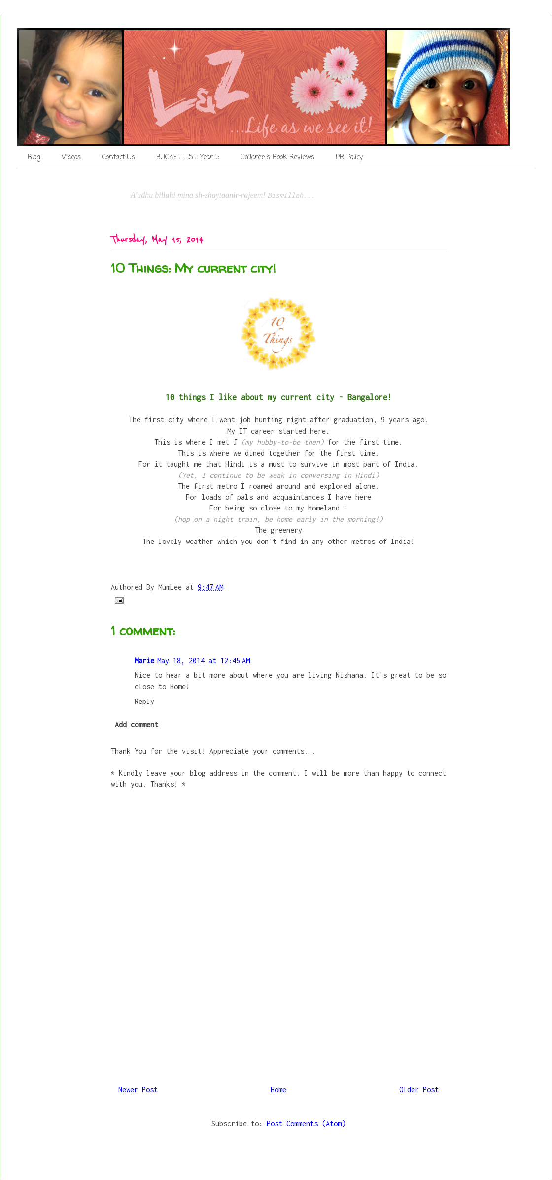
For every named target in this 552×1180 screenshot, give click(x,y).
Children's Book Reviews (277, 157)
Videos (71, 157)
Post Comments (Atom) (306, 1123)
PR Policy (349, 157)
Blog (34, 157)
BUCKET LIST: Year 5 (187, 157)
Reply (144, 701)
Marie (144, 660)
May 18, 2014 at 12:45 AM (203, 660)
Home (278, 1089)
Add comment (136, 724)
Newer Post (138, 1089)
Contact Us (118, 157)
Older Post (419, 1089)
